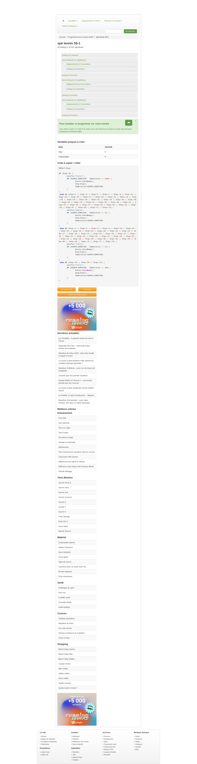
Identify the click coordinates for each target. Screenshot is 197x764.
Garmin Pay (63, 492)
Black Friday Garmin (66, 649)
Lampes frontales (110, 752)
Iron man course (65, 628)
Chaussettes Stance (66, 542)
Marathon (76, 752)
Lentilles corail (64, 597)
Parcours (107, 736)
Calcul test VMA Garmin (68, 457)
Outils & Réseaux (70, 26)
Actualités (73, 21)
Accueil (62, 37)
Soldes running (64, 683)
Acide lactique (64, 607)
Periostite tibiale (64, 602)
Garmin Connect (65, 497)
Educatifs (107, 755)
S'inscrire (87, 289)
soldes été (44, 755)
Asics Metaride (64, 552)
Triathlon (76, 760)
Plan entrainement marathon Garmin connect (76, 452)
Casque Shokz (64, 664)
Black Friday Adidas (66, 659)
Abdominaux (63, 447)
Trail (74, 755)
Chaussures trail (109, 747)
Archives (106, 732)
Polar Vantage (64, 517)
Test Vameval (63, 423)
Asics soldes (63, 678)
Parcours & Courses (113, 21)
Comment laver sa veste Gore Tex (72, 567)
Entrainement (108, 739)
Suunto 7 (62, 507)
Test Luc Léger (64, 428)
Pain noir (62, 593)
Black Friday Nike (65, 654)
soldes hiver (45, 752)
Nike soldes (63, 669)
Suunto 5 (62, 502)
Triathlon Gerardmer (66, 618)
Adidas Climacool (65, 547)
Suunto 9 (62, 512)
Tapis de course (64, 562)
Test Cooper (63, 433)
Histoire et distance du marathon (71, 633)
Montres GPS (108, 749)
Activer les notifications (77, 295)
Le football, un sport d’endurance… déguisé (76, 395)
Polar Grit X (63, 521)
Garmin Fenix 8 (64, 531)
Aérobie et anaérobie (66, 442)
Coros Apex (63, 526)
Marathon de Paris (65, 623)
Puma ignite (63, 557)
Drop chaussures (65, 576)
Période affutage (65, 471)
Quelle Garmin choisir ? (67, 688)
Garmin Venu (63, 488)
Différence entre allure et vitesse (71, 462)
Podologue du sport (66, 588)
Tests (106, 742)
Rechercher (130, 31)
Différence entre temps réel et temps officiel (76, 466)
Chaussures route (110, 744)
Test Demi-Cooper (65, 437)
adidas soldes (64, 673)
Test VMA (62, 418)
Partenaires (45, 744)
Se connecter (66, 289)
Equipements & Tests (91, 21)
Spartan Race (77, 757)
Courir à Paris (64, 638)
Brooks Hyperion (65, 572)
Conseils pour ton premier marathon (73, 376)
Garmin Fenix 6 (64, 483)
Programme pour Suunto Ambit (80, 37)
